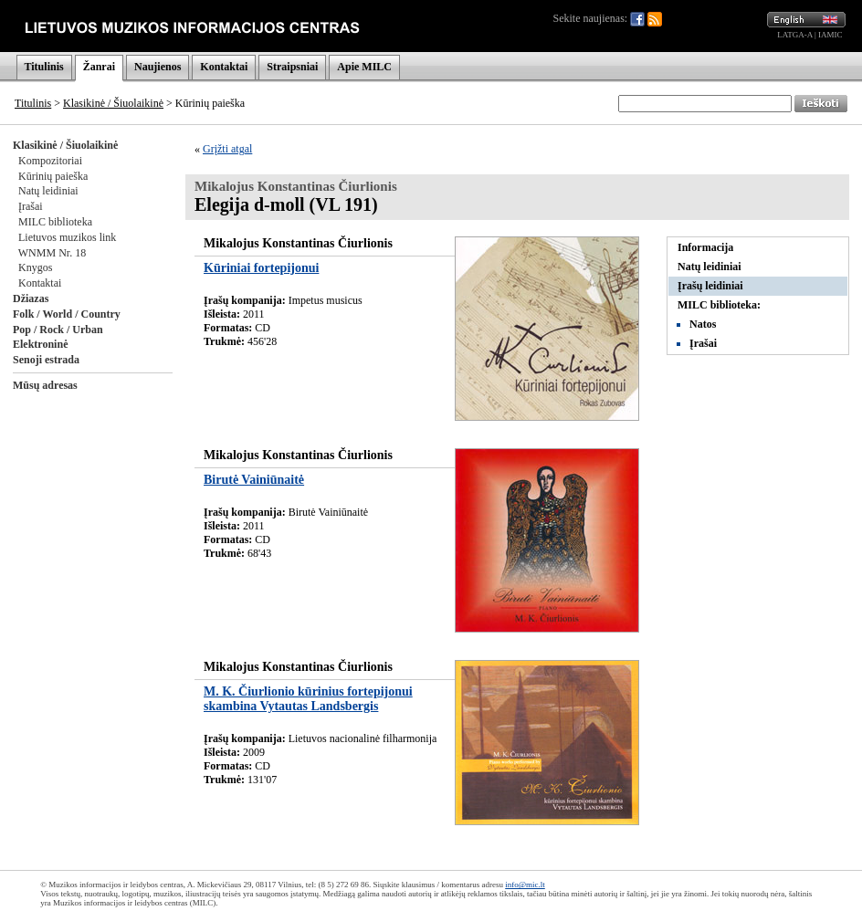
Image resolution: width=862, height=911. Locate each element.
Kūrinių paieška (53, 176)
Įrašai (30, 206)
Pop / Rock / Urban (58, 329)
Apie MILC (364, 66)
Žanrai (99, 66)
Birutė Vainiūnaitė (254, 480)
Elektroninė (40, 344)
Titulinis (44, 66)
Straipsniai (292, 66)
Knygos (35, 267)
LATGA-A (795, 34)
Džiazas (30, 298)
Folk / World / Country (67, 314)
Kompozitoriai (50, 160)
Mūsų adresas (45, 385)
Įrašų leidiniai (710, 285)
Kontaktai (223, 66)
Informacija (705, 247)
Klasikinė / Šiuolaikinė (113, 103)
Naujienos (157, 66)
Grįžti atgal (227, 148)
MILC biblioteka (55, 221)
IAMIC (830, 34)
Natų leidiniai (48, 190)
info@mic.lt (525, 884)
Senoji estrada (46, 359)
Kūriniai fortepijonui (261, 268)
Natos (702, 324)
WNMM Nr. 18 (52, 252)
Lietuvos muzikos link (67, 237)
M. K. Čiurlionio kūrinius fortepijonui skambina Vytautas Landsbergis (308, 699)
